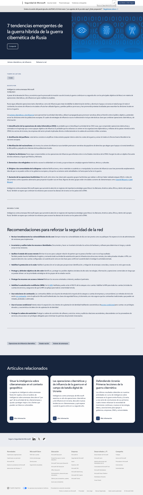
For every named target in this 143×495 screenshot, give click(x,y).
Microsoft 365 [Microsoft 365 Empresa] (75, 468)
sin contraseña (21, 296)
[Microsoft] (14, 3)
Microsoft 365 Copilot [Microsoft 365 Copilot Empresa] (77, 475)
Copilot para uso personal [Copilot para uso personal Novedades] (13, 458)
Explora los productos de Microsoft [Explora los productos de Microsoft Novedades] (16, 465)
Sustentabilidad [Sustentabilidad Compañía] (120, 468)
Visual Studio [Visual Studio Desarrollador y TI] (97, 480)
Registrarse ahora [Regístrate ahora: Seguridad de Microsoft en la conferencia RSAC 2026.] (109, 9)
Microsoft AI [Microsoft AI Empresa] (74, 454)
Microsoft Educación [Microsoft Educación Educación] (56, 454)
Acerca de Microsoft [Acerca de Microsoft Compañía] (121, 458)
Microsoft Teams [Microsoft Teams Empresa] (75, 478)
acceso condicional (107, 305)
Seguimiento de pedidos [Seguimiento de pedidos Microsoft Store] (36, 465)
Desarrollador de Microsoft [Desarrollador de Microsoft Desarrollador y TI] (101, 454)
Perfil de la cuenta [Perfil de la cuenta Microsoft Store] (34, 454)
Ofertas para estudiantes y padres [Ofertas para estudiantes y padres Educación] (60, 478)
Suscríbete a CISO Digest (126, 3)
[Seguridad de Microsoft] (35, 3)
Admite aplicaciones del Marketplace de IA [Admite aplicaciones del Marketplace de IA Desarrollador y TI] (100, 462)
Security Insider (52, 3)
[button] (12, 46)
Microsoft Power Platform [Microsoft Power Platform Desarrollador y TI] (100, 473)
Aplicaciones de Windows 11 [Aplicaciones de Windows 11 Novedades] (14, 468)
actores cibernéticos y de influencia (22, 115)
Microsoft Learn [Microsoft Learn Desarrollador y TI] (98, 458)
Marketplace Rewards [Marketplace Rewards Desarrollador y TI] (100, 477)
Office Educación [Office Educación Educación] (55, 470)
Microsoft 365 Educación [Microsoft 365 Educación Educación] (57, 466)
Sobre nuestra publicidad (114, 491)
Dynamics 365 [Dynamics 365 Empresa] (75, 465)
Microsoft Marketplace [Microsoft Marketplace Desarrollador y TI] (100, 470)
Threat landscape (64, 3)
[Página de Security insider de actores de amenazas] (60, 343)
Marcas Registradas (100, 491)
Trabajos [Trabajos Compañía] (118, 454)
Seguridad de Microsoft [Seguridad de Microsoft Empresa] (77, 458)
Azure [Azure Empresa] (72, 461)
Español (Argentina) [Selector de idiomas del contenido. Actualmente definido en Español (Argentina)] (15, 488)
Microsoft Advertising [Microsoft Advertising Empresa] (76, 471)
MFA (51, 285)
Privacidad (81, 491)
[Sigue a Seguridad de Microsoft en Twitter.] (39, 439)
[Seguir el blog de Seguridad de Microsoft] (44, 439)
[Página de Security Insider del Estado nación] (44, 343)
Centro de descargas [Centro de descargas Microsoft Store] (35, 458)
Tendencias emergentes (79, 3)
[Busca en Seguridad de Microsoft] (114, 2)
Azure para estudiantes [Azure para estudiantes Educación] (57, 482)
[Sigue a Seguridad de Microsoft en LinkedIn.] (34, 439)
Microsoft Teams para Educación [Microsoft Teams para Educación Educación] (59, 463)
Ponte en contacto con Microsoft (67, 491)
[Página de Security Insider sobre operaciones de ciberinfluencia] (22, 343)
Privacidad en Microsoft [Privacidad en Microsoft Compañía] (122, 461)
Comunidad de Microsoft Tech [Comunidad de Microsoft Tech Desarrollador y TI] (102, 466)
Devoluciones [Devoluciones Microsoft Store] (33, 461)
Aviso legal (89, 491)
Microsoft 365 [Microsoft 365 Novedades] (10, 461)
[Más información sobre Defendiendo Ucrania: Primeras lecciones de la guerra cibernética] (104, 418)
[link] (19, 63)
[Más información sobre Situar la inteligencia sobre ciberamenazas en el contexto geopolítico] (17, 418)
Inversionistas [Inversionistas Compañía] (119, 465)
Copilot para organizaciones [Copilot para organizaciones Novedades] (14, 454)
